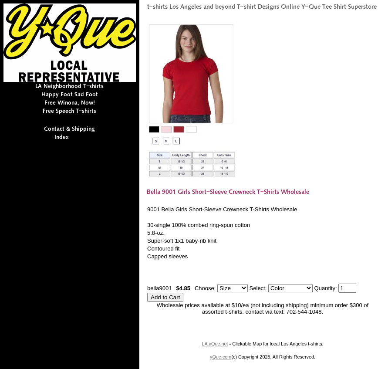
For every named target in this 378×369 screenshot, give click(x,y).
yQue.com (220, 356)
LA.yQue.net (215, 343)
